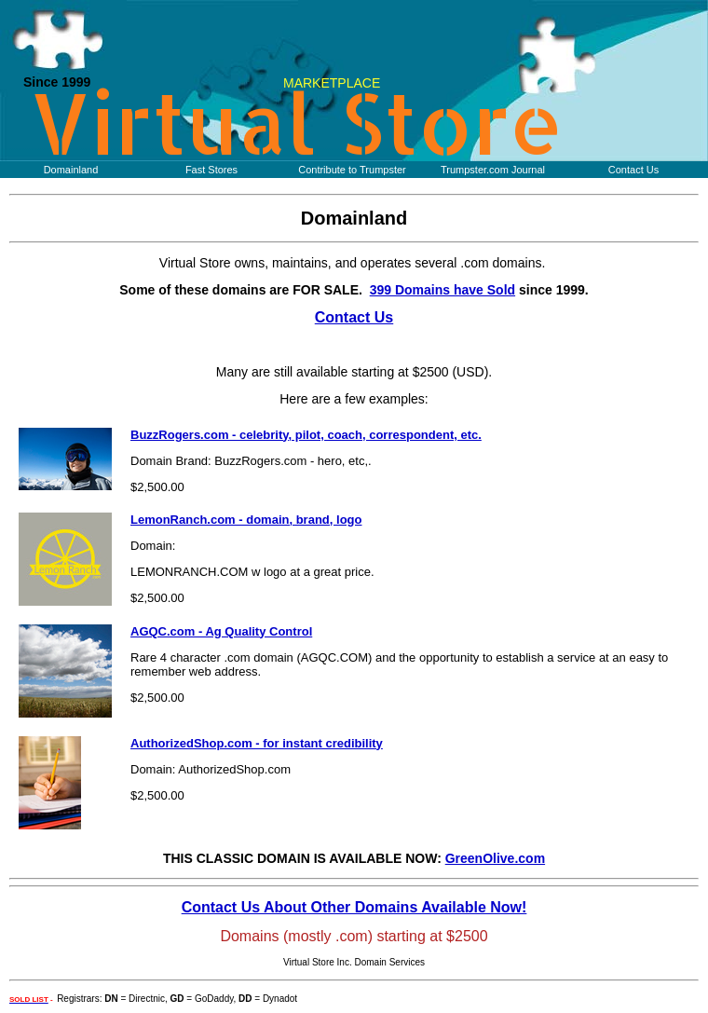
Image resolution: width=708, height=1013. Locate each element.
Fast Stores (211, 169)
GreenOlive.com (495, 858)
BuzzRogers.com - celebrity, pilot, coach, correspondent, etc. (306, 435)
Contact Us (633, 169)
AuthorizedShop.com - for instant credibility (256, 743)
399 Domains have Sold (442, 289)
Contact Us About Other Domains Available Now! (354, 907)
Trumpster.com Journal (493, 169)
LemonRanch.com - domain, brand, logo (245, 520)
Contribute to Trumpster (352, 169)
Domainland (71, 169)
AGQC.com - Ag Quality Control (221, 631)
